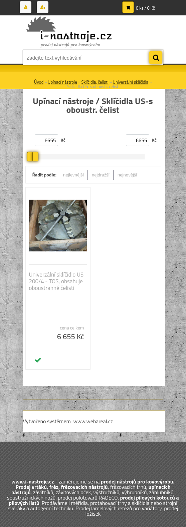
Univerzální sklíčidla (131, 82)
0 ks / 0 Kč (145, 8)
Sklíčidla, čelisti (94, 82)
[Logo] (69, 32)
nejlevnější (73, 174)
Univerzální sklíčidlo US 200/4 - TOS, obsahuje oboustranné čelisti (56, 281)
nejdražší (101, 174)
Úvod (38, 82)
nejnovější (127, 174)
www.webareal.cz (93, 421)
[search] (156, 58)
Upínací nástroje (62, 82)
